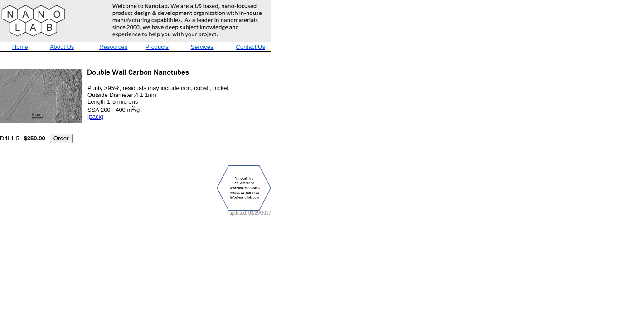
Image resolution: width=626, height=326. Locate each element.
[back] (95, 116)
